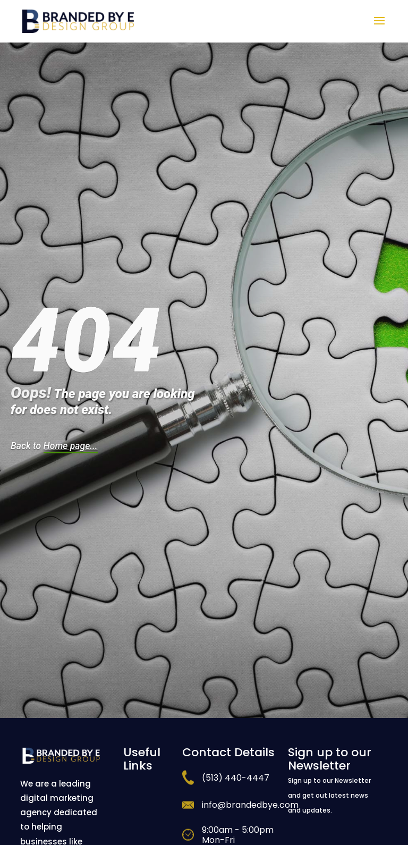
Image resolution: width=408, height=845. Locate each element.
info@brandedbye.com (250, 805)
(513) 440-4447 (235, 778)
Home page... (71, 446)
